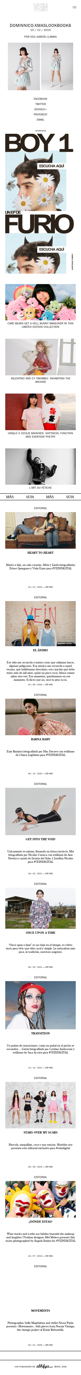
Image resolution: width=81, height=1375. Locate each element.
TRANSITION (40, 1033)
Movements (40, 1311)
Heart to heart (40, 553)
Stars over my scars (41, 1132)
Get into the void (40, 839)
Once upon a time (40, 933)
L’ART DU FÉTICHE (40, 488)
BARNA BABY (40, 739)
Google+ (6, 1372)
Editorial (40, 508)
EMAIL (40, 120)
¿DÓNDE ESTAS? (40, 1222)
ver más (49, 587)
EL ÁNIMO (40, 650)
